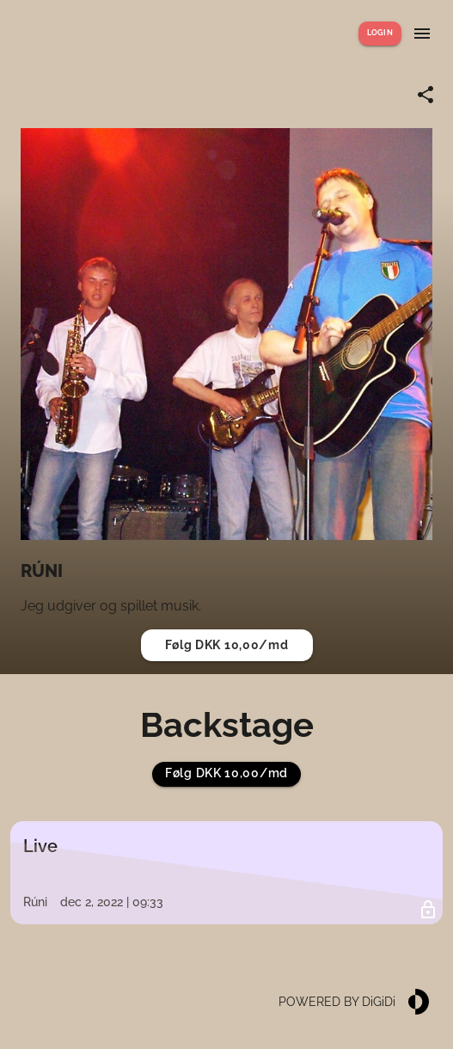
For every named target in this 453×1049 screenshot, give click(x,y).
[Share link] (425, 94)
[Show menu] (422, 33)
